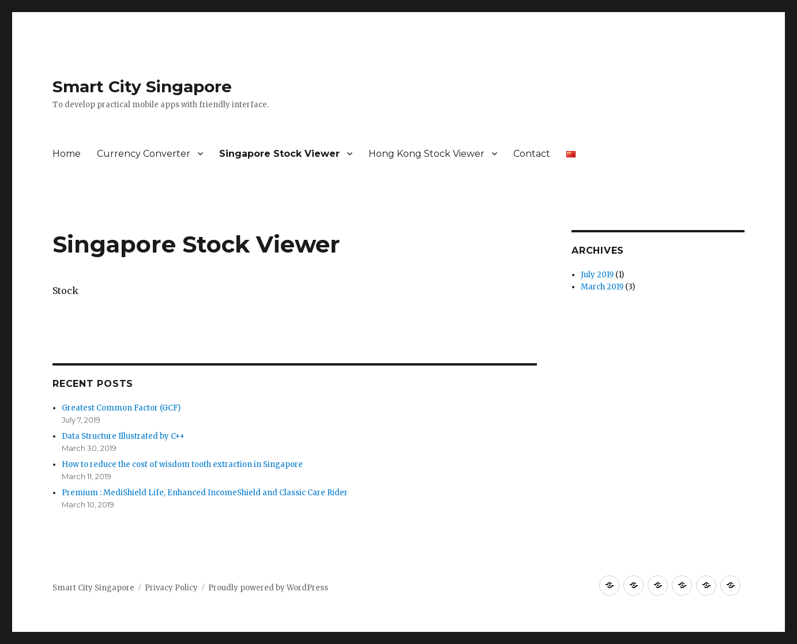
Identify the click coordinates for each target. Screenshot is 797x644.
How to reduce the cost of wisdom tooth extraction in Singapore (182, 464)
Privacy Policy (171, 588)
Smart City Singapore (142, 86)
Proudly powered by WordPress (268, 588)
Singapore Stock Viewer (279, 153)
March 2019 (602, 287)
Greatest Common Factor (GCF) (121, 408)
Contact (531, 153)
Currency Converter (143, 153)
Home (66, 153)
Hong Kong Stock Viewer (426, 153)
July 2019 (597, 275)
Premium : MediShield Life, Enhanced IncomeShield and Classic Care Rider (205, 493)
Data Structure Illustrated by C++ (123, 436)
